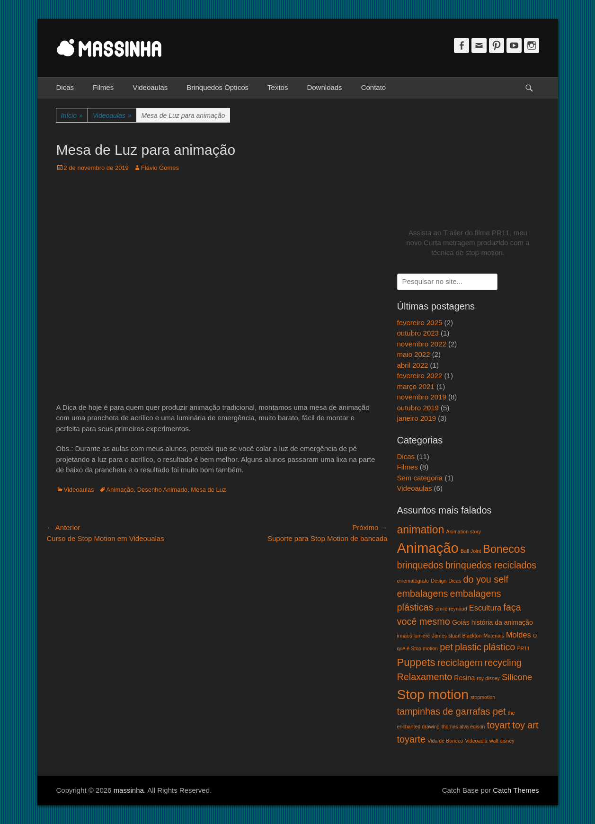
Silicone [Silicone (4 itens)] (517, 677)
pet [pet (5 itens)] (446, 647)
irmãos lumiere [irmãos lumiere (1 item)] (413, 635)
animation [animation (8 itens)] (420, 529)
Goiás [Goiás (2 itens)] (461, 622)
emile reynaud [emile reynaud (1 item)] (451, 608)
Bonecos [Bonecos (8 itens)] (504, 549)
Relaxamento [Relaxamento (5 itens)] (425, 677)
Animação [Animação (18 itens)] (428, 548)
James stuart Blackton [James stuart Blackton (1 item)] (457, 635)
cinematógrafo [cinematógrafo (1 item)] (413, 581)
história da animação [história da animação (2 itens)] (502, 622)
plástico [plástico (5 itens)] (499, 647)
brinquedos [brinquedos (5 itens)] (420, 565)
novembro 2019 (421, 397)
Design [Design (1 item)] (438, 581)
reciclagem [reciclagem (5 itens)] (460, 662)
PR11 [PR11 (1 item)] (523, 648)
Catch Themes (516, 790)
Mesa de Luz (208, 489)
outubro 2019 (418, 408)
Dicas (65, 87)
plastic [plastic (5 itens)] (468, 647)
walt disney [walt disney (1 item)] (502, 741)
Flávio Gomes (160, 167)
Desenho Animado (162, 489)
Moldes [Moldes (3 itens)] (518, 634)
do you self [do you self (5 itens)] (485, 579)
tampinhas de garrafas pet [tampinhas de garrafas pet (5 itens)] (451, 711)
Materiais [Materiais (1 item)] (494, 635)
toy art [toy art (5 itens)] (525, 725)
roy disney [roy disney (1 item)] (488, 678)
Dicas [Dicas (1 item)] (455, 581)
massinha (129, 790)
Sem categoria (420, 478)
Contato (373, 87)
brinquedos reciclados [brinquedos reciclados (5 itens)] (491, 565)
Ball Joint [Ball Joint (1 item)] (471, 551)
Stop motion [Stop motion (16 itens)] (433, 694)
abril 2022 (412, 365)
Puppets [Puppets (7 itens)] (416, 662)
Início (72, 116)
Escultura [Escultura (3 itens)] (485, 607)
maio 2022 (413, 354)
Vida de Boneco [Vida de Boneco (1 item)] (445, 741)
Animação (120, 489)
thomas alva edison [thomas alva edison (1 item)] (463, 726)
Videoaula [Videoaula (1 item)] (476, 741)
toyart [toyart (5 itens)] (499, 725)
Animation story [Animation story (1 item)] (463, 531)
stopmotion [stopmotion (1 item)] (483, 697)
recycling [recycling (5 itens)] (503, 662)
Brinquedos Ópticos (217, 87)
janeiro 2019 (416, 418)
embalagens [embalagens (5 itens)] (422, 593)
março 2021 (416, 386)
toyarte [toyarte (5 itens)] (411, 739)
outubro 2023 (418, 333)
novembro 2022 (421, 344)
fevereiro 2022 (420, 376)
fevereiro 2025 (420, 323)
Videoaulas (150, 87)
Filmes (103, 87)
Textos (277, 87)
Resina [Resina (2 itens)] (464, 678)
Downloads (324, 87)
